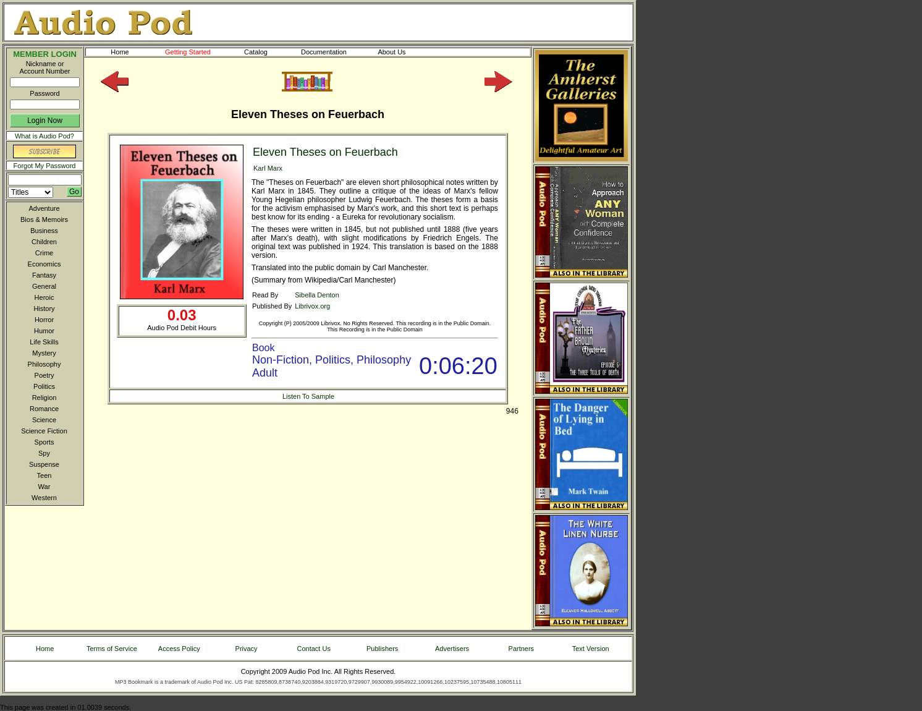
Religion (44, 397)
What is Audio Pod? (44, 136)
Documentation (329, 52)
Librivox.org (312, 306)
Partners (522, 648)
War (44, 486)
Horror (44, 319)
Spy (44, 453)
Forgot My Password (45, 165)
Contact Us (314, 648)
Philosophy (44, 364)
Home (120, 52)
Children (44, 241)
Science (44, 420)
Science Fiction (44, 431)
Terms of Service (112, 648)
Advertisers (452, 648)
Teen (44, 475)
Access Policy (179, 648)
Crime (44, 253)
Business (44, 230)
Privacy (246, 648)
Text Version (590, 648)
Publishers (382, 648)
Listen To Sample (308, 396)
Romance (44, 408)
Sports (44, 442)
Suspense (44, 464)
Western (44, 497)
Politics (44, 386)
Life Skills (44, 342)
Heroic (44, 297)
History (43, 308)
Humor (44, 330)
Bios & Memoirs (44, 219)
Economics (44, 264)
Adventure (43, 208)
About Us (402, 52)
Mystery (44, 353)
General (44, 286)
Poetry (44, 375)
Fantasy (44, 275)
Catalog (267, 52)
